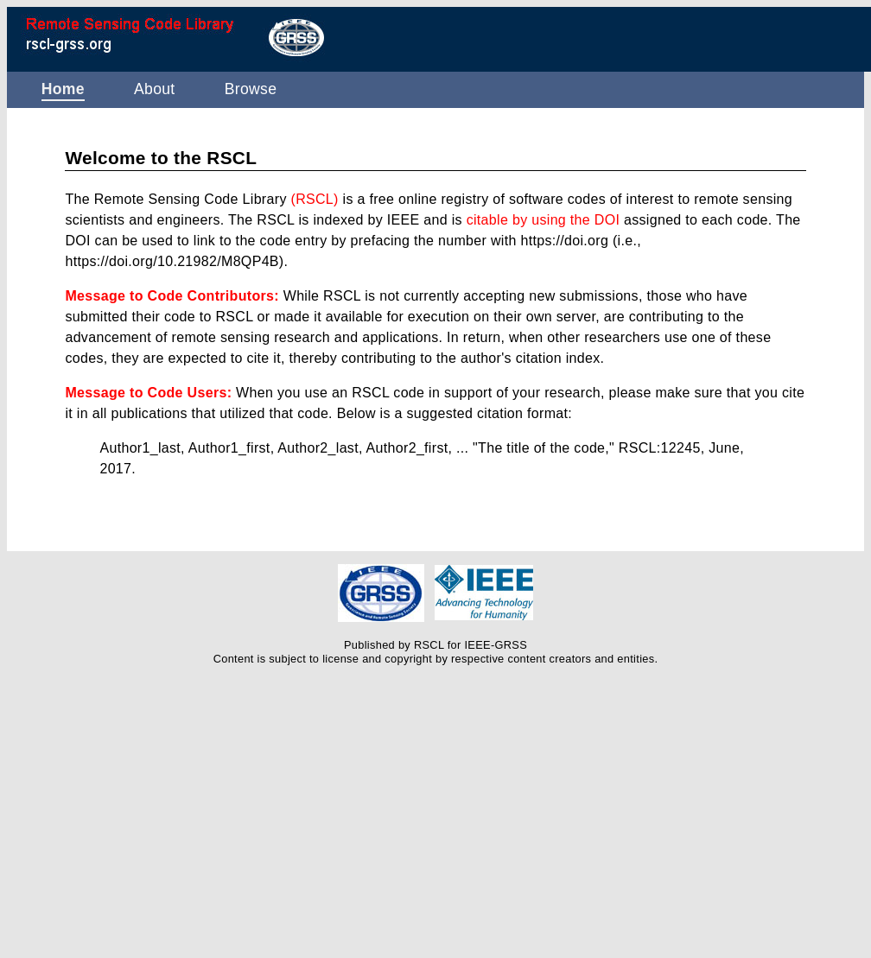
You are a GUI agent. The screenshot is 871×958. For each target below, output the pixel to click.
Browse (251, 89)
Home (63, 89)
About (154, 89)
